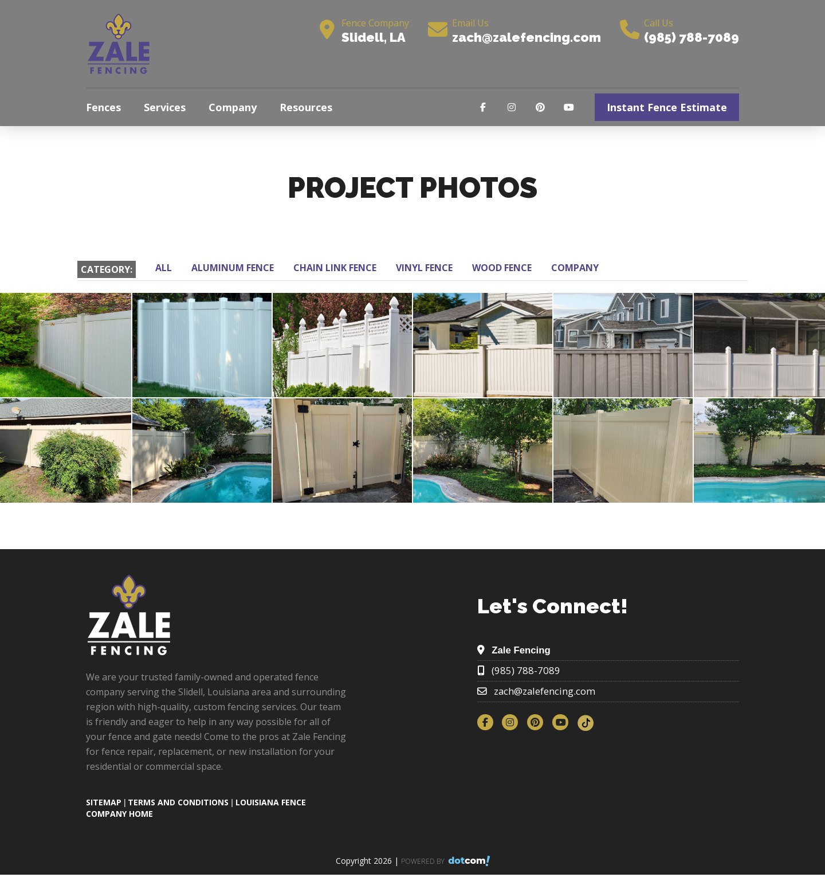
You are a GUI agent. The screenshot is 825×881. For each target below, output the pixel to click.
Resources (306, 107)
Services (165, 107)
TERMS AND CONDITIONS (178, 802)
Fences (103, 107)
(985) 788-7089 (691, 37)
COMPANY (575, 267)
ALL (163, 267)
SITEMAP (103, 802)
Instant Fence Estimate (667, 107)
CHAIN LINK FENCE (334, 267)
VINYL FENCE (424, 267)
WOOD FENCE (502, 267)
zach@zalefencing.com (526, 37)
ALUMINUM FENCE (232, 267)
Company (233, 107)
